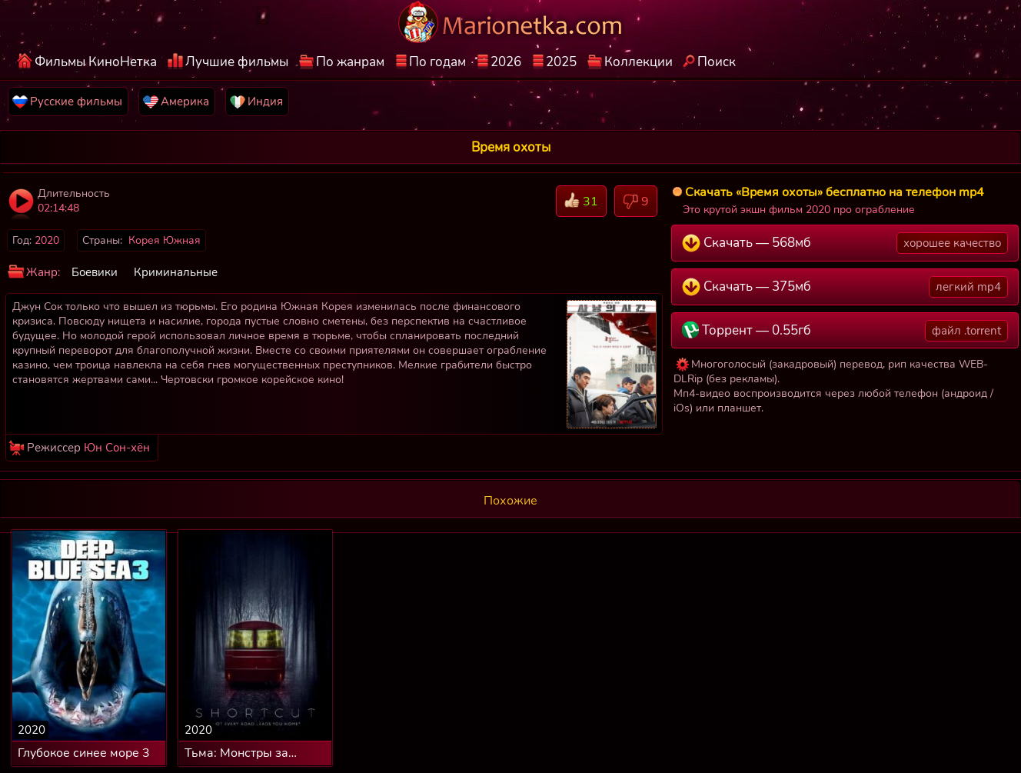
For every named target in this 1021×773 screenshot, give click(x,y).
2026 (506, 62)
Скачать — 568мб (845, 243)
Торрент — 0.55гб (845, 331)
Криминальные (176, 272)
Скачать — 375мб (845, 287)
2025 (561, 62)
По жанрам (350, 62)
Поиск (716, 62)
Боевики (95, 272)
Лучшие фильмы (236, 62)
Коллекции (638, 62)
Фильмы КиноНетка (96, 62)
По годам (437, 62)
